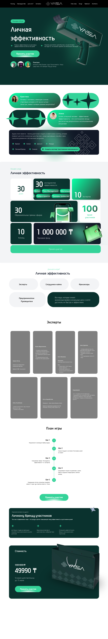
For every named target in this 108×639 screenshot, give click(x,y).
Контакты (95, 4)
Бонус (80, 4)
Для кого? (30, 4)
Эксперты (38, 4)
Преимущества (21, 4)
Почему (12, 4)
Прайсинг (87, 4)
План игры (74, 4)
